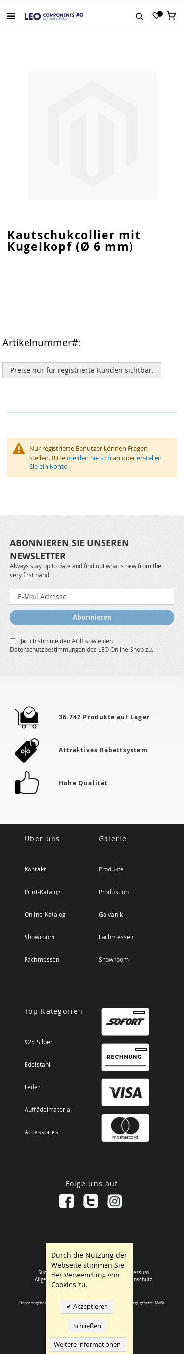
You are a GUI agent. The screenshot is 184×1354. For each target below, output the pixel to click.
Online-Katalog (45, 914)
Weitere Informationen (87, 1344)
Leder (33, 1087)
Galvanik (111, 914)
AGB (78, 641)
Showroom (39, 937)
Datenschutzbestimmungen (48, 649)
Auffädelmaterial (48, 1109)
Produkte (111, 869)
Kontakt (35, 869)
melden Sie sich (89, 457)
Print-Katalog (43, 891)
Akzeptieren (90, 1306)
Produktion (114, 891)
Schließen (87, 1325)
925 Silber (39, 1042)
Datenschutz (137, 1280)
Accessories (41, 1132)
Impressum (136, 1272)
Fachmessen (42, 959)
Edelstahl (37, 1064)
